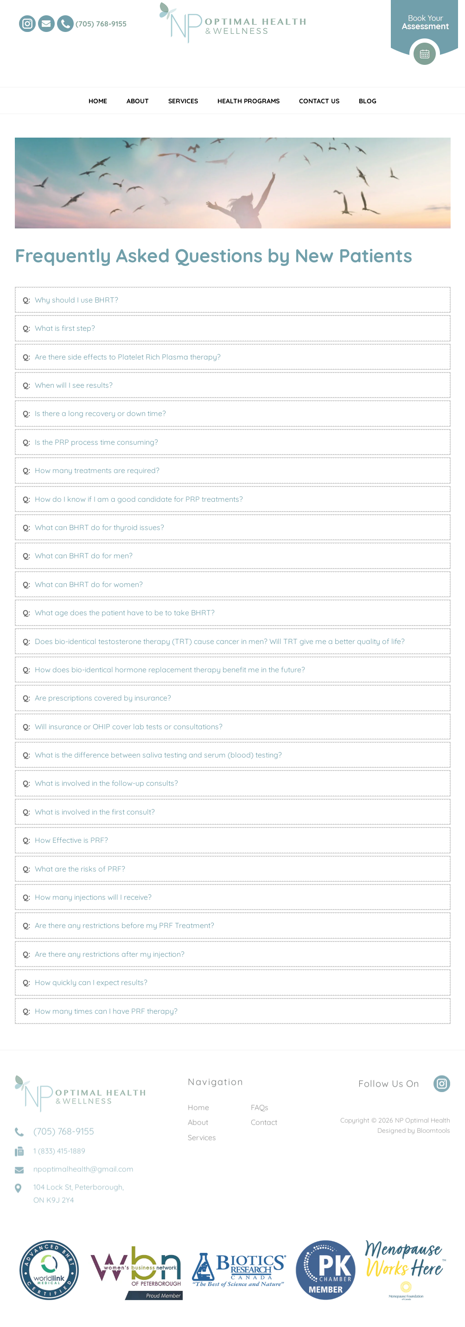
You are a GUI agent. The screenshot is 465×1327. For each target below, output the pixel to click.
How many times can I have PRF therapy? (106, 1011)
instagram (27, 23)
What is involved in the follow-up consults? (106, 783)
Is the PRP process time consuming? (96, 442)
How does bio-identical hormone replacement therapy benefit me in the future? (170, 669)
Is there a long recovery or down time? (100, 413)
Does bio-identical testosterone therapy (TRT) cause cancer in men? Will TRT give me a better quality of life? (220, 641)
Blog (367, 101)
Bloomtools (433, 1134)
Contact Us (319, 101)
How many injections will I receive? (93, 897)
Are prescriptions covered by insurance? (103, 698)
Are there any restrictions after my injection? (110, 954)
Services (183, 101)
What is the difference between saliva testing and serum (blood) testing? (158, 754)
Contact (264, 1126)
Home (98, 101)
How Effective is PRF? (71, 840)
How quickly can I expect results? (91, 982)
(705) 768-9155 (101, 23)
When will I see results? (74, 385)
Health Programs (248, 101)
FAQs (259, 1111)
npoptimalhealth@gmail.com (83, 1176)
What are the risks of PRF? (80, 868)
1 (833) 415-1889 (59, 1158)
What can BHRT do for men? (84, 556)
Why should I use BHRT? (76, 299)
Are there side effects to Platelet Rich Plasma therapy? (128, 356)
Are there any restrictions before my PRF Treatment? (124, 925)
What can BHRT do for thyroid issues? (99, 527)
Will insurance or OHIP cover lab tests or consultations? (129, 726)
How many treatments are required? (97, 470)
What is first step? (65, 328)
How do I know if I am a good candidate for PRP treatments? (139, 499)
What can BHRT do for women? (89, 584)
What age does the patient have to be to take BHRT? (125, 612)
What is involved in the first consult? (95, 811)
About (138, 101)
